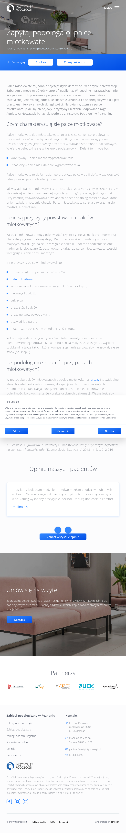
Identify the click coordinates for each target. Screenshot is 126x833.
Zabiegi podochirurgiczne (21, 735)
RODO (52, 821)
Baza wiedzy (14, 755)
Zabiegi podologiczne (19, 729)
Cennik (11, 748)
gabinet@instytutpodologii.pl (85, 749)
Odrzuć (16, 431)
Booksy (41, 62)
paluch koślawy (22, 279)
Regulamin (64, 821)
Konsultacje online (17, 742)
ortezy (95, 380)
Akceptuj (110, 431)
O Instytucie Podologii (19, 723)
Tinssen (115, 821)
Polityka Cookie (39, 821)
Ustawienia (63, 431)
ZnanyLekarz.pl (74, 62)
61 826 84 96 (76, 754)
